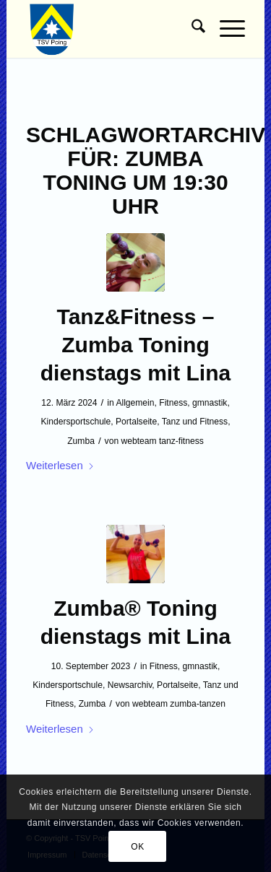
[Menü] (225, 29)
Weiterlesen (60, 465)
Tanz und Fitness (195, 422)
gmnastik (209, 403)
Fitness (173, 403)
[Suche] (191, 29)
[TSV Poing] (113, 29)
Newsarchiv (130, 685)
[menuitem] (191, 29)
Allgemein (135, 403)
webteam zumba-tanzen (178, 704)
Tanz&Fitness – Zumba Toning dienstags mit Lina (135, 345)
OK (138, 847)
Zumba (81, 441)
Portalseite (136, 422)
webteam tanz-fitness (162, 441)
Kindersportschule (75, 422)
